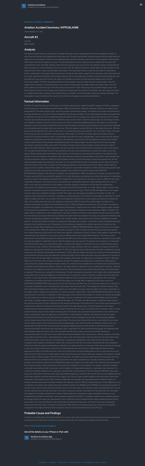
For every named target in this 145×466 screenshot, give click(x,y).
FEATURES (43, 462)
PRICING (52, 462)
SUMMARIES (88, 462)
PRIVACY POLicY (75, 462)
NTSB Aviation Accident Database (43, 426)
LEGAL (103, 462)
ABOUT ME (63, 462)
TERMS (97, 462)
